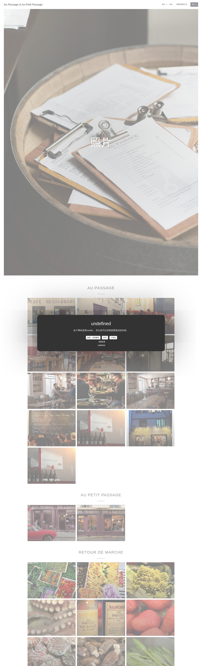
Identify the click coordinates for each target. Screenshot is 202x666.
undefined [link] (101, 345)
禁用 (105, 338)
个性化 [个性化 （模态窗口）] (113, 338)
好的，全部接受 (93, 338)
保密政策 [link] (102, 341)
